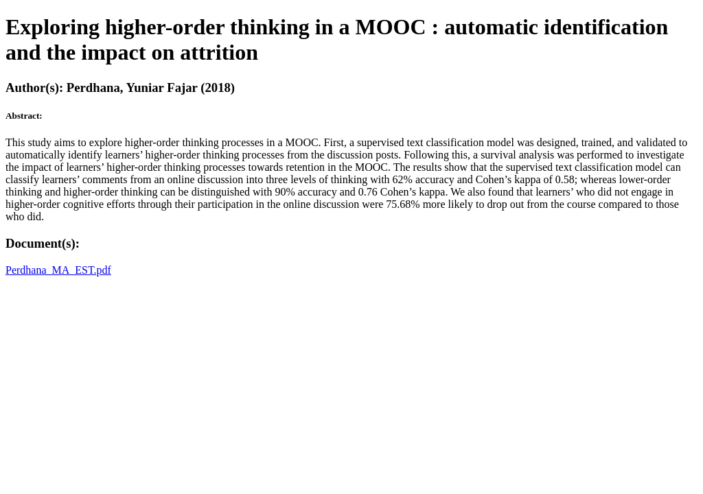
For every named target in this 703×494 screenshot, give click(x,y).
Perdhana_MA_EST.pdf (58, 270)
